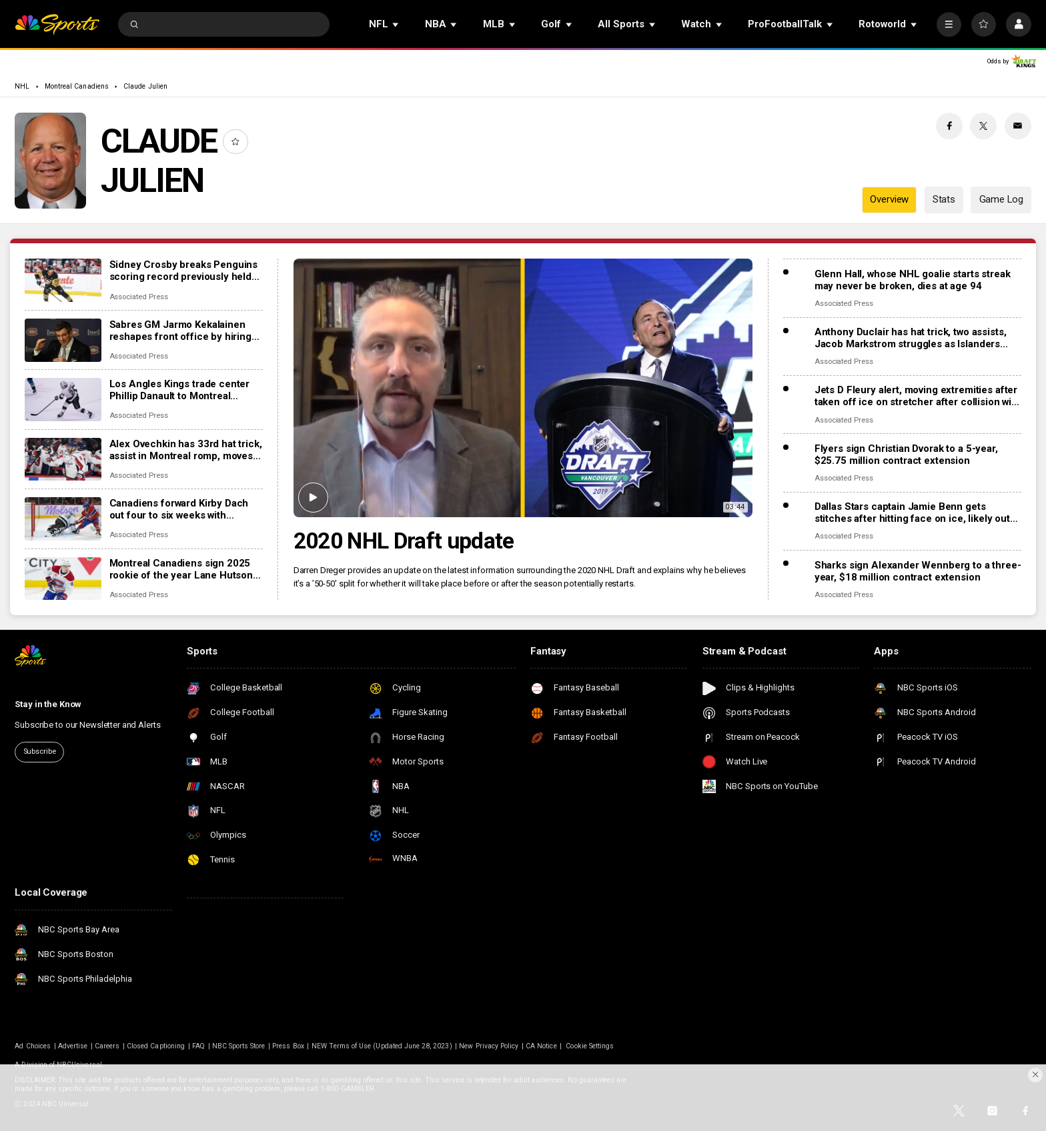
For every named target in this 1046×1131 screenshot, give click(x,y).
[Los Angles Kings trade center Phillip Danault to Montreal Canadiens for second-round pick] (63, 399)
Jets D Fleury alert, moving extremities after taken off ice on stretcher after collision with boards (918, 396)
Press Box (288, 1046)
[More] (949, 24)
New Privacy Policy (488, 1046)
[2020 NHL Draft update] (523, 388)
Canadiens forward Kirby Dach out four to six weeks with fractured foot (179, 509)
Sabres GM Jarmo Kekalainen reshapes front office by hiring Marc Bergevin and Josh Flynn (180, 331)
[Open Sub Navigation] (396, 24)
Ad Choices (33, 1046)
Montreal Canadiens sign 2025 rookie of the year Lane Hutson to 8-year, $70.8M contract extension (181, 569)
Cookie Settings (590, 1046)
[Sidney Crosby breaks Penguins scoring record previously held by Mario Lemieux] (63, 280)
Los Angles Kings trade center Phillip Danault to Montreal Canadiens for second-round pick (179, 390)
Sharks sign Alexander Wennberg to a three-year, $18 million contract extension (918, 571)
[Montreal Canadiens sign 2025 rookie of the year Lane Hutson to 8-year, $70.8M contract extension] (63, 578)
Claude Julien (145, 86)
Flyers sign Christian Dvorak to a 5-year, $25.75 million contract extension (906, 455)
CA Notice (541, 1046)
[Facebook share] (949, 126)
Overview (889, 199)
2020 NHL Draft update (404, 541)
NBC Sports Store (239, 1046)
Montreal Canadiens (77, 86)
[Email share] (1018, 126)
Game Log (1001, 199)
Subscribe (39, 751)
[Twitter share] (983, 126)
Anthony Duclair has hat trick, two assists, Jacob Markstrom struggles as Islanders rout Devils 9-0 (911, 338)
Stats (944, 199)
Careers (107, 1046)
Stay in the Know (48, 704)
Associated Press (138, 297)
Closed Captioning (156, 1046)
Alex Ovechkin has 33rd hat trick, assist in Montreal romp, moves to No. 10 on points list (185, 450)
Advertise (72, 1046)
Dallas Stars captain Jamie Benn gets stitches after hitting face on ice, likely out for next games (912, 513)
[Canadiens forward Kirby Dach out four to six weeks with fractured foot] (63, 519)
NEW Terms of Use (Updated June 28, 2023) (382, 1046)
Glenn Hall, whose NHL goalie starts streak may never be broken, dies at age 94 (913, 280)
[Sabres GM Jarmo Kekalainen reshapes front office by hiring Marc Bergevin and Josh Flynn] (63, 340)
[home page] (57, 24)
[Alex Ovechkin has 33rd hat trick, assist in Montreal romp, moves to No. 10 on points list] (63, 459)
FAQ (198, 1046)
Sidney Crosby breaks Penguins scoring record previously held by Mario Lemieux (183, 271)
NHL (22, 86)
